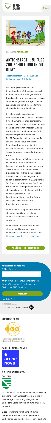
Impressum (6, 307)
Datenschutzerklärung (19, 307)
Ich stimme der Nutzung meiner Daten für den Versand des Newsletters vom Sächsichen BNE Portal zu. (21, 284)
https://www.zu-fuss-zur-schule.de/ (22, 236)
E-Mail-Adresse (10, 269)
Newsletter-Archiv (9, 299)
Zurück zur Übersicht (25, 248)
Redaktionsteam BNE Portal (19, 79)
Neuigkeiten (22, 52)
